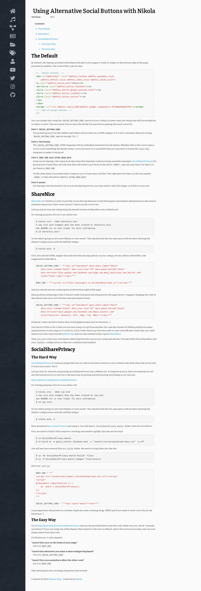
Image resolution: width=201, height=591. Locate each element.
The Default (44, 29)
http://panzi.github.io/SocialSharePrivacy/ (58, 525)
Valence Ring (54, 579)
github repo (68, 334)
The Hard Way (49, 44)
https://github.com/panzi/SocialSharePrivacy (54, 380)
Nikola (78, 579)
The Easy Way (48, 49)
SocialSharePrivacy (48, 39)
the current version (57, 426)
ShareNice (43, 34)
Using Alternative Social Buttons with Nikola (94, 11)
